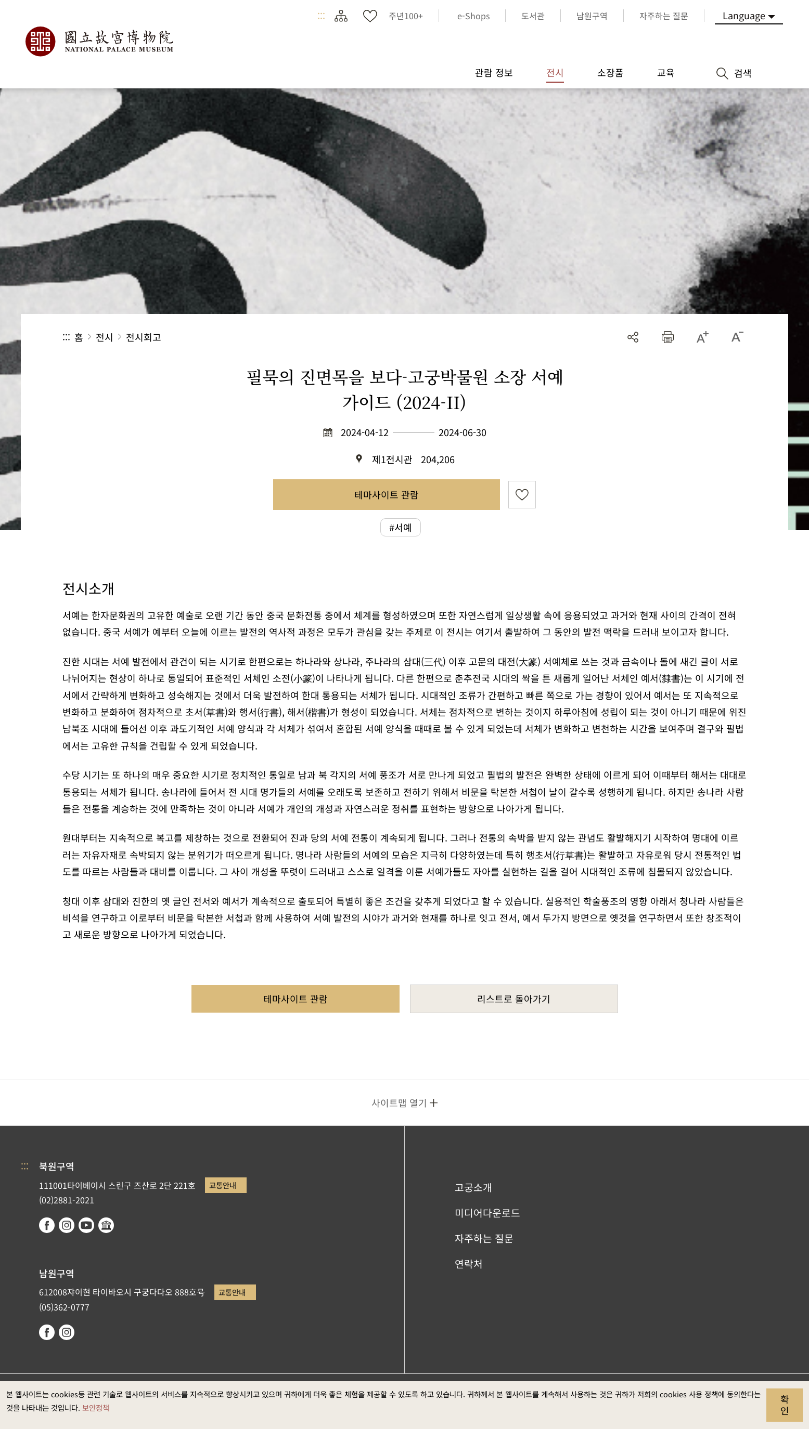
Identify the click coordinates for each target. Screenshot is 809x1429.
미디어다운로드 (487, 1212)
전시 (104, 337)
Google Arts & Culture (106, 1225)
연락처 (469, 1263)
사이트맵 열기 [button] (399, 1102)
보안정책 (95, 1407)
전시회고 (143, 337)
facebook (47, 1225)
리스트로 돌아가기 (513, 998)
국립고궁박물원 (99, 41)
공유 (633, 337)
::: (321, 15)
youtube (86, 1225)
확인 (784, 1404)
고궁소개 (473, 1187)
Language (744, 15)
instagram (66, 1225)
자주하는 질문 (484, 1238)
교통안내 (222, 1184)
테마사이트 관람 (386, 494)
